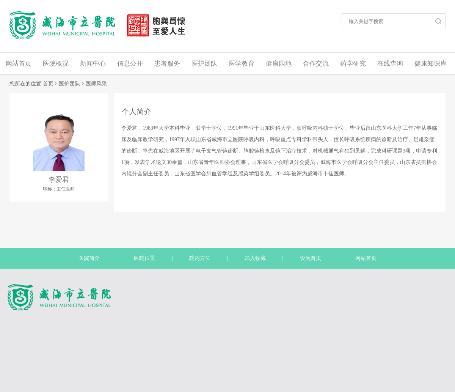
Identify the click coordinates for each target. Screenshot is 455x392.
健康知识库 (430, 63)
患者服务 (167, 63)
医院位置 (144, 258)
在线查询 (390, 63)
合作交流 (316, 63)
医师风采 (96, 84)
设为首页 (310, 258)
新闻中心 (93, 63)
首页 (48, 84)
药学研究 (353, 63)
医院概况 (56, 63)
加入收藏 (255, 258)
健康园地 (279, 63)
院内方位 (199, 258)
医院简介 (89, 258)
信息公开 (130, 63)
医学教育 (241, 63)
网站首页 (18, 63)
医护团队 (204, 63)
